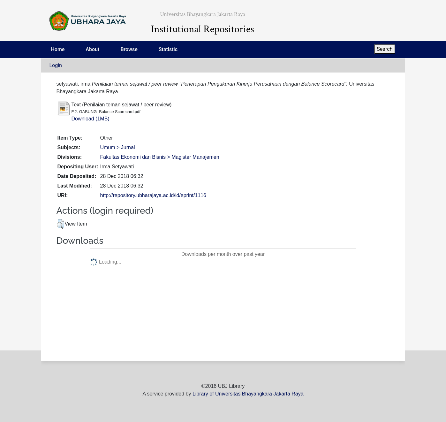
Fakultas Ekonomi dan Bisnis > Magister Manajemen (159, 157)
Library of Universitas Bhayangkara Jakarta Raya (248, 393)
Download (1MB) (91, 118)
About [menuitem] (92, 49)
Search (384, 49)
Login (55, 65)
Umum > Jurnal (117, 147)
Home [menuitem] (58, 49)
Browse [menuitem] (128, 49)
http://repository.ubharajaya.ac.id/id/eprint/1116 (153, 195)
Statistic (168, 49)
